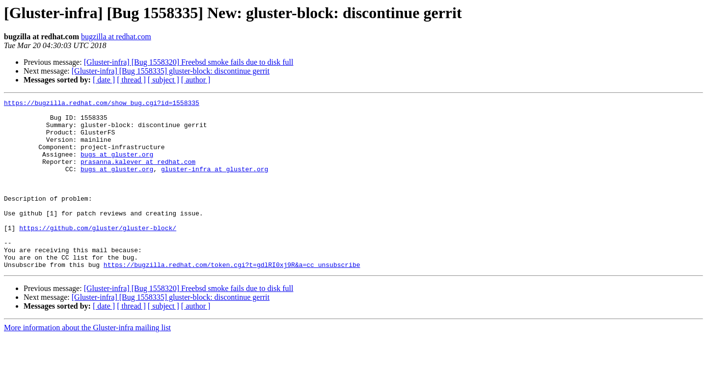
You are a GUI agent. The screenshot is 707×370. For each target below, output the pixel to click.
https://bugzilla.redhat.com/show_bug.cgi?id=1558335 (101, 104)
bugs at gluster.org (117, 165)
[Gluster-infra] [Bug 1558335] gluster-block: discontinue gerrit (171, 71)
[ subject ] (163, 80)
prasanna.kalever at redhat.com (138, 174)
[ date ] (104, 80)
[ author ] (196, 80)
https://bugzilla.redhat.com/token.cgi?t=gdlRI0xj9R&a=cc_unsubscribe (232, 298)
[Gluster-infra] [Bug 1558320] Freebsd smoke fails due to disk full (189, 62)
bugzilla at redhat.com (116, 36)
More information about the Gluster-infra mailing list (87, 361)
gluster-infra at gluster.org (214, 183)
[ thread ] (131, 80)
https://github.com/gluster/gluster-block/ (97, 254)
